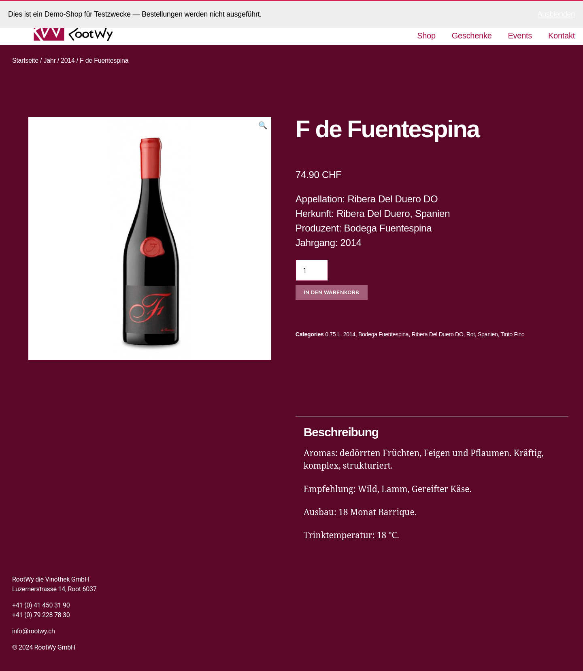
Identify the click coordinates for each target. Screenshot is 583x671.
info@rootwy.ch (33, 631)
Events (520, 35)
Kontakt (561, 35)
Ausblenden (556, 14)
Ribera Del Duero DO (438, 334)
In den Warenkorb (332, 292)
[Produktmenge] (312, 270)
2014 (68, 60)
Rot (470, 334)
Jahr (49, 60)
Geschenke (472, 35)
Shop (426, 35)
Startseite (25, 60)
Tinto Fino (513, 334)
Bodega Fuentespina (383, 334)
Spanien (488, 334)
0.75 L (332, 334)
